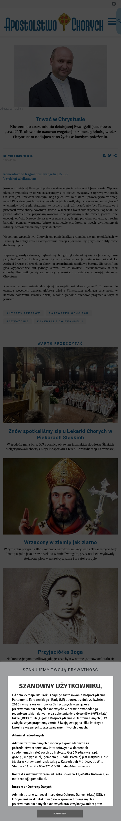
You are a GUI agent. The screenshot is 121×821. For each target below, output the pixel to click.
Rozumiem (59, 813)
